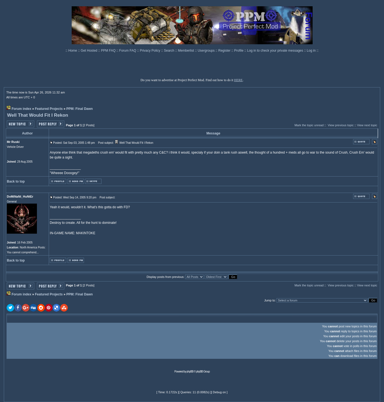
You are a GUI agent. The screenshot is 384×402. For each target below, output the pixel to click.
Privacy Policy (150, 50)
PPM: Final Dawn (79, 109)
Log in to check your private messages (275, 50)
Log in (311, 50)
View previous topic (341, 125)
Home (73, 50)
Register (224, 50)
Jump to (269, 300)
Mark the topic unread (309, 125)
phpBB (190, 371)
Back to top (16, 181)
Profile (239, 50)
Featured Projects (49, 109)
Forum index (21, 109)
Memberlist (186, 50)
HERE (238, 80)
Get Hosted (89, 50)
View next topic (367, 125)
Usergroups (207, 50)
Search (169, 50)
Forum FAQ (128, 50)
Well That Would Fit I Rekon (37, 115)
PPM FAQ (109, 50)
